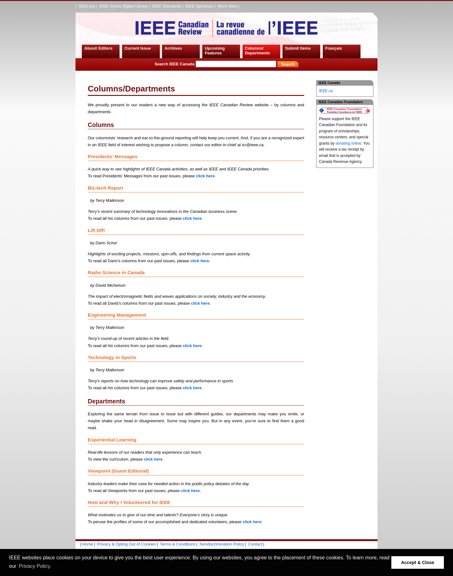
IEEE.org (87, 6)
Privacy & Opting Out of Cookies (126, 544)
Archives (173, 48)
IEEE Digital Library (123, 6)
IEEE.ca (326, 91)
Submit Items (298, 48)
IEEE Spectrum (199, 6)
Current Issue (138, 48)
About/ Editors (98, 48)
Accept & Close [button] (417, 562)
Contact (255, 544)
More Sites (227, 6)
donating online (348, 143)
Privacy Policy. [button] (35, 566)
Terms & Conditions (178, 544)
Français (333, 48)
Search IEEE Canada (215, 64)
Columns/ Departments (257, 51)
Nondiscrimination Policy (221, 544)
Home (87, 544)
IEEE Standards (166, 6)
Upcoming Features (215, 51)
